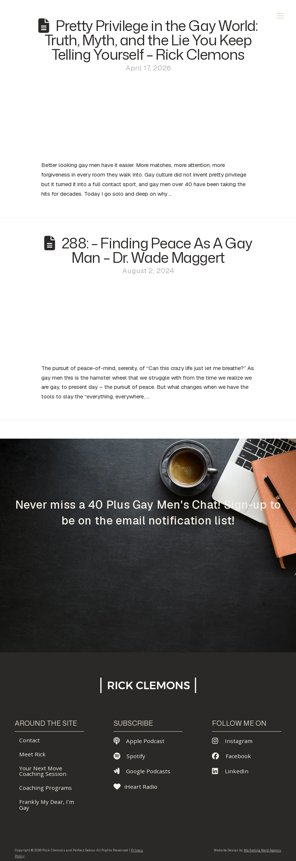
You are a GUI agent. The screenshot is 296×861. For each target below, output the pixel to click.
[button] (280, 15)
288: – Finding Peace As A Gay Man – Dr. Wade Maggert (157, 250)
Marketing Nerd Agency (262, 850)
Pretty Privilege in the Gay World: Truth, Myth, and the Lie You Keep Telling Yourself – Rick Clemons (151, 40)
